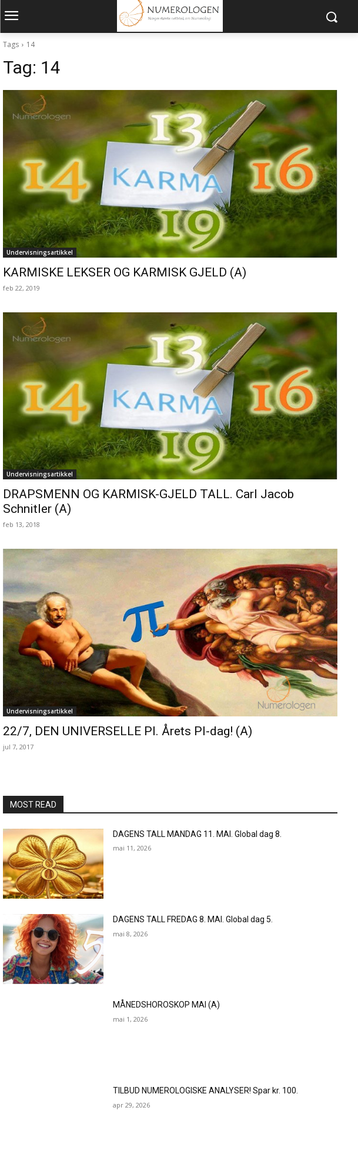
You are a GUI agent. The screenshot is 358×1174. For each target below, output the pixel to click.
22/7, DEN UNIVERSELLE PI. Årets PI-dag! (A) (127, 731)
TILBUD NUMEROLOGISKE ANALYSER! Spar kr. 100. (205, 1090)
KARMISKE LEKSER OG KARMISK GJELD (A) (124, 272)
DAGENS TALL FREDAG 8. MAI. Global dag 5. (193, 919)
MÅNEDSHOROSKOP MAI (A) (166, 1004)
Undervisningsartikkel (39, 252)
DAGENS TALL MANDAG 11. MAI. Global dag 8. (197, 834)
